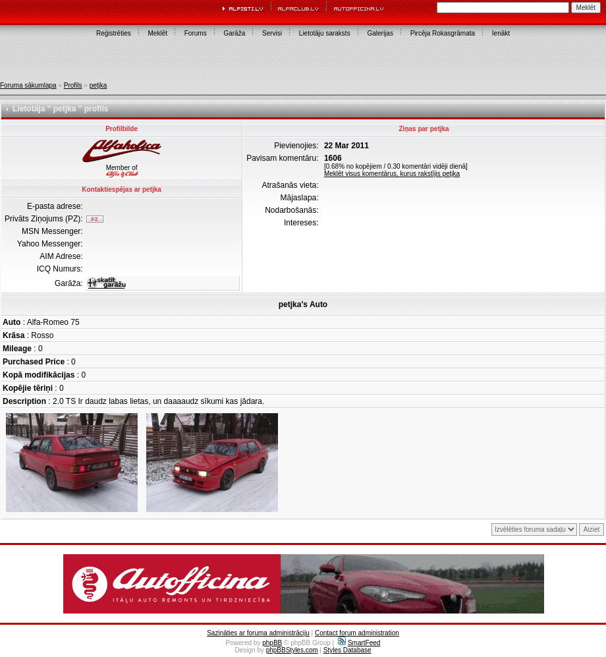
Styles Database (347, 650)
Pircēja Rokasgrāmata (442, 33)
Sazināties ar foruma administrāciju (258, 633)
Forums (195, 33)
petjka (98, 85)
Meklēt (157, 33)
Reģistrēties (113, 33)
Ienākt (501, 33)
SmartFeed (359, 642)
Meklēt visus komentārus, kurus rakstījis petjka (392, 173)
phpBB (272, 642)
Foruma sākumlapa (28, 85)
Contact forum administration (357, 633)
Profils (73, 85)
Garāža (234, 33)
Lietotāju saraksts (324, 33)
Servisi (272, 33)
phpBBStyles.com (292, 650)
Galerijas (380, 33)
